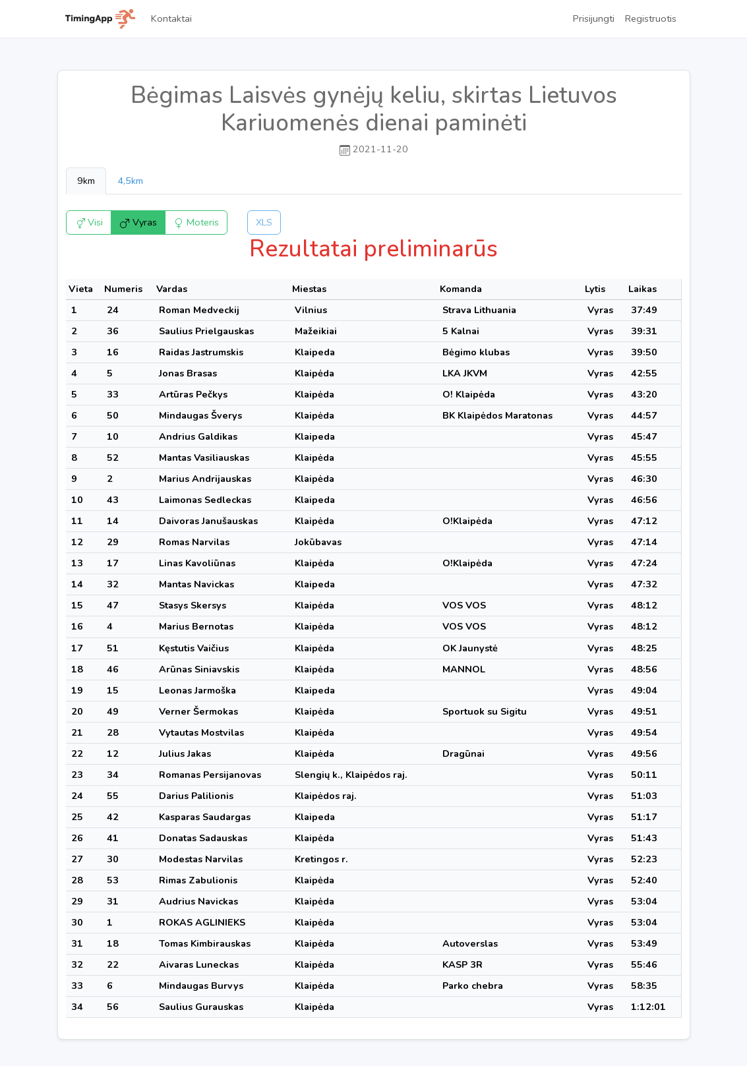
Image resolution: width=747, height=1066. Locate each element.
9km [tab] (86, 180)
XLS (264, 222)
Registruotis (650, 18)
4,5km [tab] (130, 180)
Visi (89, 222)
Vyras (138, 222)
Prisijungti (593, 18)
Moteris (196, 222)
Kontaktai (171, 18)
